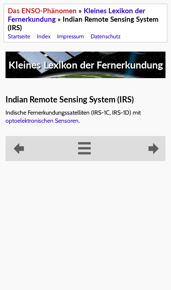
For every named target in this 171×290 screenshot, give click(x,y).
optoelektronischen (29, 120)
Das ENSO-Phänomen (42, 10)
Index (43, 36)
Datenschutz (106, 36)
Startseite (19, 36)
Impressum (70, 36)
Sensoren (66, 120)
